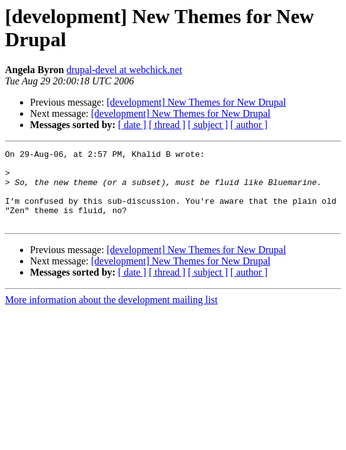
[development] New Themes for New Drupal (196, 102)
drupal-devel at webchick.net (124, 69)
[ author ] (249, 124)
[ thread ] (167, 124)
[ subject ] (208, 124)
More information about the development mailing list (111, 314)
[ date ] (132, 124)
